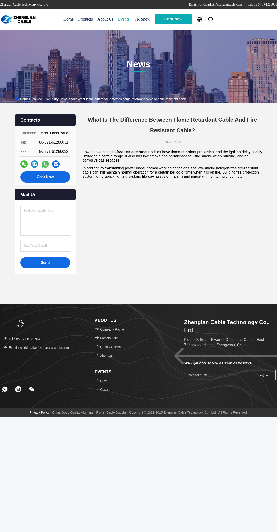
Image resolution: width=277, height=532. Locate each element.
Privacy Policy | (40, 412)
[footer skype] (18, 389)
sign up (262, 375)
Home (68, 19)
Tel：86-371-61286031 (22, 339)
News (37, 99)
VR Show (142, 19)
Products (85, 19)
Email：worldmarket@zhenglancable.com (36, 347)
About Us (105, 19)
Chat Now (173, 19)
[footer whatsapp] (4, 389)
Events (123, 19)
